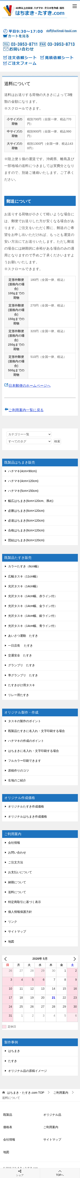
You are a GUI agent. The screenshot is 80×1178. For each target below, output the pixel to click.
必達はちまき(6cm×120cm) (26, 520)
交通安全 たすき (20, 655)
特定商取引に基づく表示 (24, 902)
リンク (12, 921)
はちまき (14, 1051)
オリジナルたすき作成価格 (26, 806)
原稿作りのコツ (18, 770)
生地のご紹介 (17, 780)
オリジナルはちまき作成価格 (27, 816)
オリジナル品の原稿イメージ (27, 1070)
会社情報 (14, 842)
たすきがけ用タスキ (21, 685)
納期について (17, 882)
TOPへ (60, 1173)
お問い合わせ (17, 852)
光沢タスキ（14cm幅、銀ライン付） (32, 615)
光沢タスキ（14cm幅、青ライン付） (32, 626)
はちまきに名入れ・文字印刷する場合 (33, 751)
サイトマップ (17, 931)
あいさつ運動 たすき (23, 635)
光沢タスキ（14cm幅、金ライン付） (32, 606)
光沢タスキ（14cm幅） (23, 586)
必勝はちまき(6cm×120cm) (26, 510)
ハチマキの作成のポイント (26, 740)
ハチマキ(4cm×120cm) (23, 481)
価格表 (7, 1127)
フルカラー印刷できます (24, 760)
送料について (17, 892)
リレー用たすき (18, 695)
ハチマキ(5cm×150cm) (23, 490)
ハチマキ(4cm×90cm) (22, 471)
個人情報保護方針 (20, 911)
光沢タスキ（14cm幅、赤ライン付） (32, 596)
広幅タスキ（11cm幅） (23, 576)
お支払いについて (20, 872)
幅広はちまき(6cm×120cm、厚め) (30, 501)
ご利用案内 (50, 1127)
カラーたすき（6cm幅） (24, 566)
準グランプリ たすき (23, 675)
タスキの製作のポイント (24, 721)
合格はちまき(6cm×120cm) (26, 530)
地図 (11, 941)
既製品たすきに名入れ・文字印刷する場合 (36, 731)
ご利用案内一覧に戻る (26, 410)
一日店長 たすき (20, 645)
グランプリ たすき (21, 665)
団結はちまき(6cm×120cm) (26, 540)
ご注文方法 (15, 862)
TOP (25, 1092)
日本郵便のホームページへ (30, 385)
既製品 (7, 1114)
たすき (12, 1061)
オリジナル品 (52, 1114)
